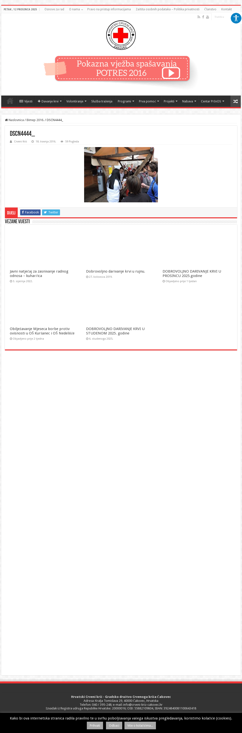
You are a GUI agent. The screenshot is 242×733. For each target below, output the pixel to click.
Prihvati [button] (95, 725)
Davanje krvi (48, 101)
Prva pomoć (147, 101)
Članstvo (210, 9)
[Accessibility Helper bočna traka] (236, 18)
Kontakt (226, 9)
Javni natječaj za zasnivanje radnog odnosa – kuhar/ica (39, 273)
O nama (74, 9)
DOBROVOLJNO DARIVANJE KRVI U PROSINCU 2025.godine (192, 273)
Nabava (187, 101)
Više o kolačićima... (140, 725)
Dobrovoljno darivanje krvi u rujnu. (115, 271)
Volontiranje (74, 101)
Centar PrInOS (211, 101)
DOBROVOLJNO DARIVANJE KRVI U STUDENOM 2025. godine (115, 331)
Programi (124, 101)
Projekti (169, 101)
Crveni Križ (20, 141)
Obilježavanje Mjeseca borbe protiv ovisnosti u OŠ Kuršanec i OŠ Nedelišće (42, 331)
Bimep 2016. (35, 120)
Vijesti (25, 101)
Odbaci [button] (114, 725)
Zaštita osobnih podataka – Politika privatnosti (167, 9)
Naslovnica (10, 101)
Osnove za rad (54, 9)
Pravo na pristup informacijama (109, 9)
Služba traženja (102, 101)
